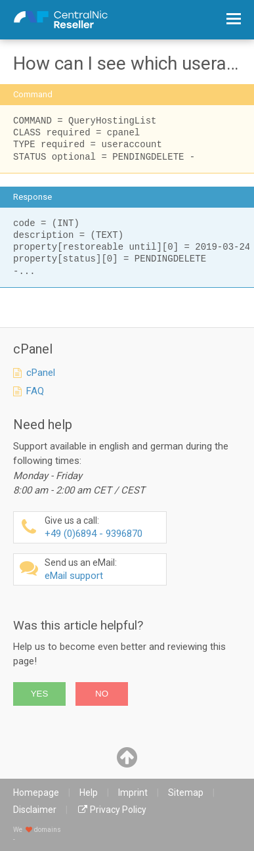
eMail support (104, 569)
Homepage (36, 792)
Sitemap (185, 792)
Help (88, 792)
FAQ (35, 391)
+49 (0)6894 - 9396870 (104, 527)
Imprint (133, 792)
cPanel (40, 373)
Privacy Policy (118, 809)
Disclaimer (34, 809)
